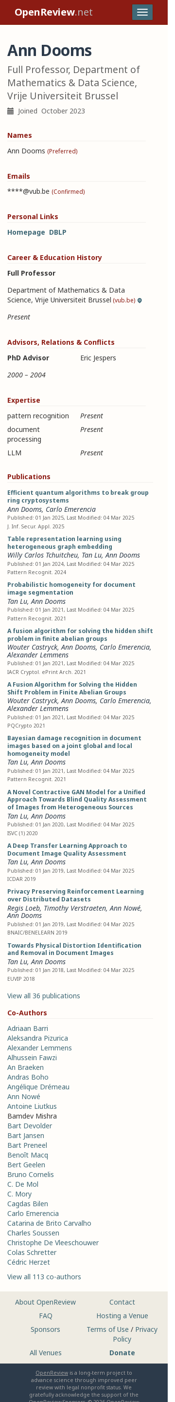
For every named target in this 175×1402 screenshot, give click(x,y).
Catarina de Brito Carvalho (49, 1223)
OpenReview (51, 1372)
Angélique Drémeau (38, 1086)
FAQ (45, 1315)
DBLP (58, 232)
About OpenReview (45, 1302)
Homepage (26, 232)
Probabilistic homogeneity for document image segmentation (71, 588)
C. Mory (19, 1193)
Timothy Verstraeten (75, 908)
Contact (122, 1302)
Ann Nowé (125, 908)
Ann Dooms (24, 509)
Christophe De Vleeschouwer (53, 1242)
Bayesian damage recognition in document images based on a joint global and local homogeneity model (74, 746)
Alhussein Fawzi (32, 1057)
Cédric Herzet (28, 1262)
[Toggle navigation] (142, 12)
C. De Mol (22, 1184)
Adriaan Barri (27, 1028)
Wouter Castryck (32, 647)
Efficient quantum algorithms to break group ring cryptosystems (78, 496)
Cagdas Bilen (27, 1203)
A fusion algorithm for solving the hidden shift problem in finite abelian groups (80, 635)
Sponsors (45, 1329)
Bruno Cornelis (30, 1174)
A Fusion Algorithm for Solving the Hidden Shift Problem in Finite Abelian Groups (72, 688)
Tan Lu (92, 555)
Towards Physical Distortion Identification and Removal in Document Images (74, 949)
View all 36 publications (43, 995)
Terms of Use (108, 1329)
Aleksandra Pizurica (37, 1038)
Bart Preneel (27, 1145)
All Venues (46, 1352)
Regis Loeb (23, 908)
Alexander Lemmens (38, 654)
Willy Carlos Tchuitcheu (42, 555)
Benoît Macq (27, 1154)
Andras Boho (28, 1077)
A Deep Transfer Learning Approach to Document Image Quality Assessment (67, 849)
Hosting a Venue (122, 1315)
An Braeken (25, 1067)
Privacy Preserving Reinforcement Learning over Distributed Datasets (75, 895)
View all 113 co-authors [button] (44, 1276)
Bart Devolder (29, 1125)
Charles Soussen (33, 1232)
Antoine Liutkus (32, 1106)
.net (54, 12)
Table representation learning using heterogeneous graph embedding (64, 543)
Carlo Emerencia (71, 509)
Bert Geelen (26, 1164)
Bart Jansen (25, 1135)
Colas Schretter (31, 1252)
